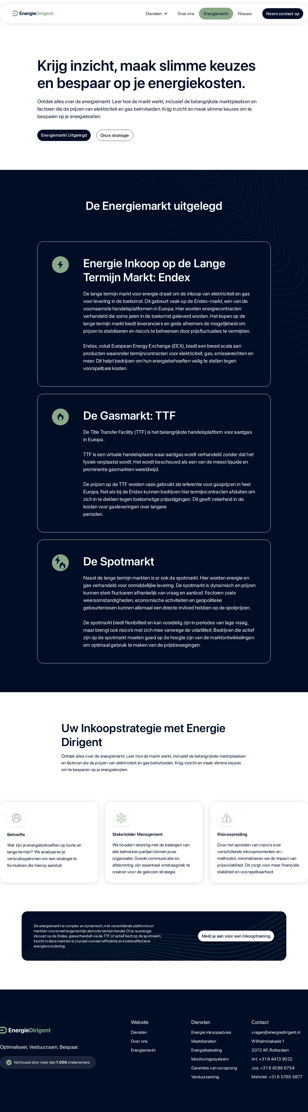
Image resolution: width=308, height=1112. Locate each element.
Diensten (139, 1032)
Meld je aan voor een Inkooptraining (236, 936)
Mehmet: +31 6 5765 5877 (276, 1076)
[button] (157, 13)
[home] (29, 13)
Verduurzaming (205, 1076)
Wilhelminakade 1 (267, 1041)
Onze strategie (115, 135)
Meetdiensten (203, 1041)
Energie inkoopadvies (211, 1032)
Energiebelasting (206, 1050)
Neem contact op (282, 13)
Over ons (186, 13)
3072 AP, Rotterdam (270, 1050)
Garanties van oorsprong (214, 1067)
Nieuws (245, 13)
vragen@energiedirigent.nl (275, 1032)
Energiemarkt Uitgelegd (64, 135)
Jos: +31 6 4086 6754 (273, 1067)
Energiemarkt (216, 13)
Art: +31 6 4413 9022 (271, 1058)
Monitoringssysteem (210, 1058)
